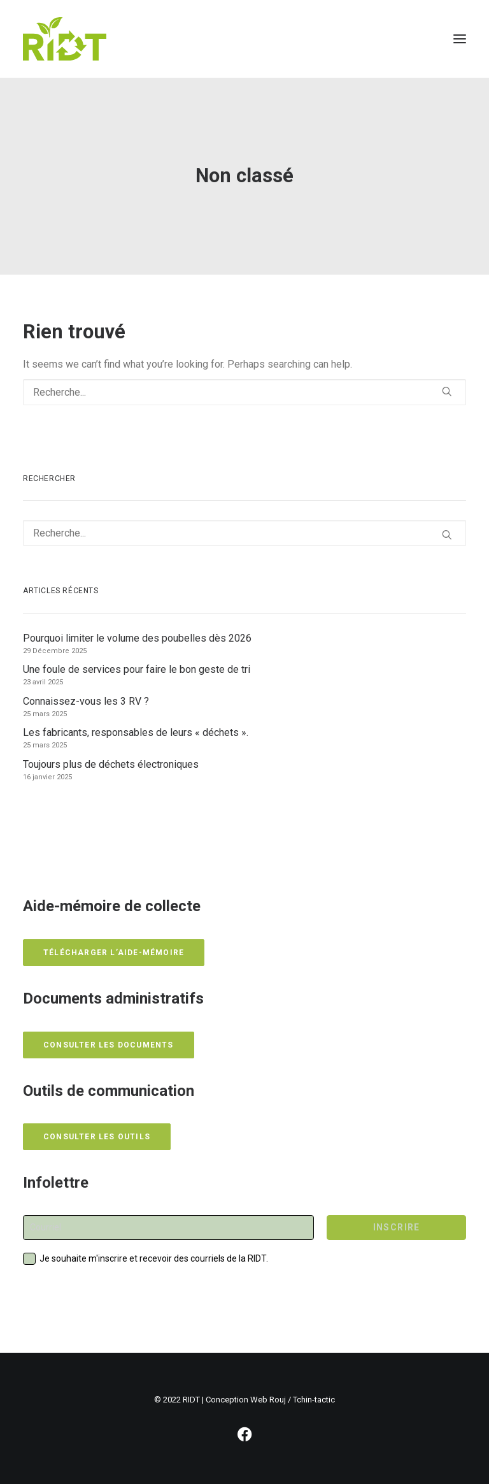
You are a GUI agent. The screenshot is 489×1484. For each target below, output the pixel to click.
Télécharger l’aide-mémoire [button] (113, 952)
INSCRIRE (396, 1227)
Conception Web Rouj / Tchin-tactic (270, 1399)
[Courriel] (168, 1227)
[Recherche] (244, 392)
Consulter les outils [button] (96, 1136)
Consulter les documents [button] (108, 1045)
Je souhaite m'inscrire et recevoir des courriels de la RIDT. (153, 1258)
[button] (459, 39)
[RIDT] (64, 39)
